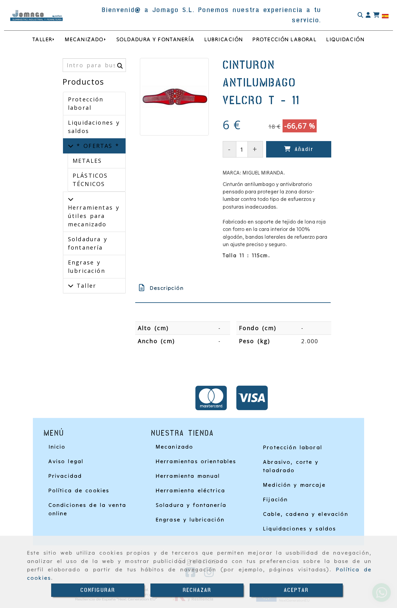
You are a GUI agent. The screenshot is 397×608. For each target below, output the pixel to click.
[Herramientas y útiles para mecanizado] (71, 199)
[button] (368, 15)
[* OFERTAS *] (71, 145)
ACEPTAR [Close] (296, 590)
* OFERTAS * (96, 145)
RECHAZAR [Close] (197, 590)
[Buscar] (360, 15)
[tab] (233, 288)
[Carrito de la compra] (376, 15)
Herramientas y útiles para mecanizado (93, 216)
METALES (87, 160)
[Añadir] (298, 149)
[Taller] (71, 285)
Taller (85, 285)
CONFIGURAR (97, 590)
